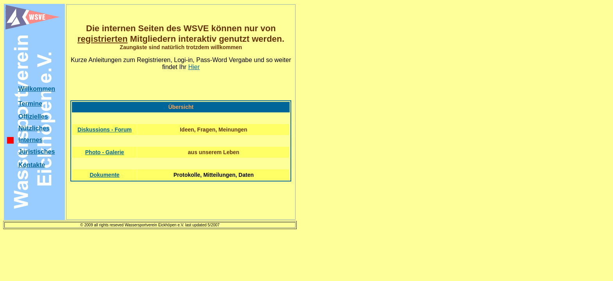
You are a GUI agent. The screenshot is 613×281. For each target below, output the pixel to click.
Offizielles (33, 116)
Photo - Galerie (104, 152)
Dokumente (104, 175)
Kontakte (31, 165)
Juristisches (36, 151)
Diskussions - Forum (104, 129)
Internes (30, 140)
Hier (193, 67)
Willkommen (36, 88)
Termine (30, 103)
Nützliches (34, 128)
